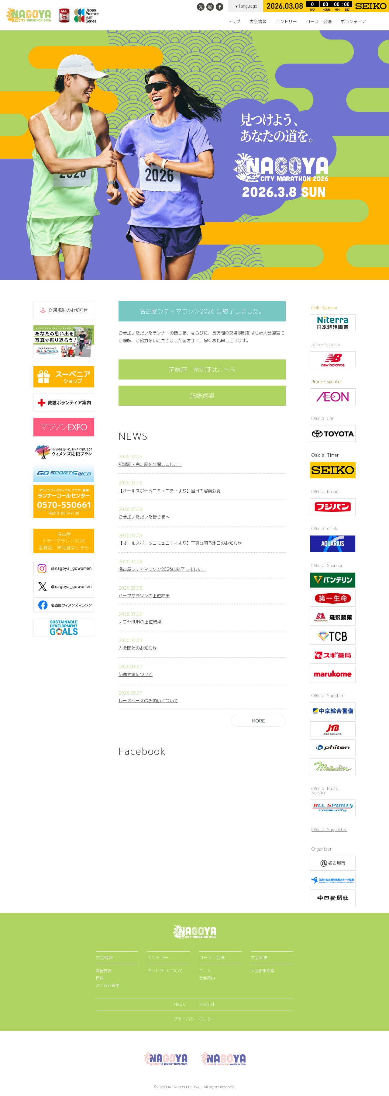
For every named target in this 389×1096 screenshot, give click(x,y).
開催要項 (104, 970)
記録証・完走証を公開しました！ (150, 464)
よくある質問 (107, 985)
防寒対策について (136, 674)
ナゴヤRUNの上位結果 (140, 622)
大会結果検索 (262, 970)
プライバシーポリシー (194, 1019)
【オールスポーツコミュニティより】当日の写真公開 (170, 491)
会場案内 (207, 978)
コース (205, 970)
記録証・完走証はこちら (202, 369)
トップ (234, 21)
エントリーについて (165, 970)
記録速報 (202, 395)
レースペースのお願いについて (148, 700)
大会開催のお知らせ (138, 648)
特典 (100, 978)
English (207, 1004)
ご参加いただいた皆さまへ (144, 517)
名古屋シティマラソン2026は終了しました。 (162, 569)
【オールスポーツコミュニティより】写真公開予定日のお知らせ (180, 543)
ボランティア (353, 21)
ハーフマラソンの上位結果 (144, 595)
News (179, 1004)
